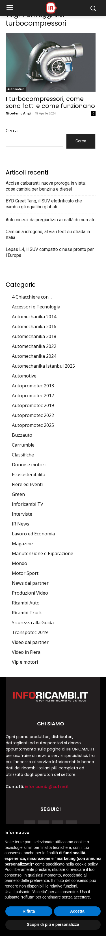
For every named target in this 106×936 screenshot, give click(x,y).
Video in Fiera (26, 652)
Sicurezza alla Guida (33, 622)
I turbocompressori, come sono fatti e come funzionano (50, 102)
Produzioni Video (30, 593)
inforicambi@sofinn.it (47, 786)
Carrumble (23, 445)
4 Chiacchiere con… (32, 297)
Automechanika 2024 (34, 356)
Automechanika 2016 (34, 326)
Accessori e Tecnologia (36, 307)
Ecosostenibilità (28, 474)
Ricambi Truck (27, 613)
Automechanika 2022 (34, 346)
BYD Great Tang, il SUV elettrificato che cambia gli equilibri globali (44, 203)
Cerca (12, 130)
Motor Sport (25, 573)
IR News (20, 524)
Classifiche (23, 455)
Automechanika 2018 (34, 336)
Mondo (19, 563)
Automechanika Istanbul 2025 (43, 366)
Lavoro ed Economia (33, 534)
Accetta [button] (77, 911)
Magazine (22, 543)
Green (18, 494)
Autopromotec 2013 (33, 386)
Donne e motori (29, 465)
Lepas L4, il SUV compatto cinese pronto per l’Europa (50, 252)
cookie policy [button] (86, 864)
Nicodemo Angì (18, 113)
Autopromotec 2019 (33, 405)
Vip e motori (25, 662)
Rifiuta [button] (29, 911)
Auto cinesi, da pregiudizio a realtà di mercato (51, 219)
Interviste (22, 514)
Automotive (15, 89)
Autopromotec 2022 (33, 415)
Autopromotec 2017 (33, 395)
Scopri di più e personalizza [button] (53, 924)
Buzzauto (22, 435)
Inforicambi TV (27, 504)
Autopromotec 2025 (33, 425)
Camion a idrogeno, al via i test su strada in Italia (48, 234)
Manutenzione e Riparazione (42, 553)
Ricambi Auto (26, 603)
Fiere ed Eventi (27, 484)
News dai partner (30, 583)
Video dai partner (30, 642)
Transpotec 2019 (30, 632)
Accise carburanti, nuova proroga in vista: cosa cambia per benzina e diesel (46, 186)
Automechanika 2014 (34, 317)
